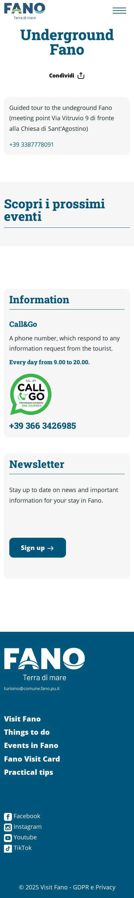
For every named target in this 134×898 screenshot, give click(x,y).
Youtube (20, 837)
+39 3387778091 (31, 144)
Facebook (22, 816)
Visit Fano (22, 719)
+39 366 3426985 (42, 425)
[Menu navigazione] (119, 11)
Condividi (67, 75)
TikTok (18, 848)
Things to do (27, 732)
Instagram (23, 826)
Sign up (37, 547)
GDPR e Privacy (94, 887)
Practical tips (28, 772)
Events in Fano (31, 745)
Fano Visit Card (32, 759)
